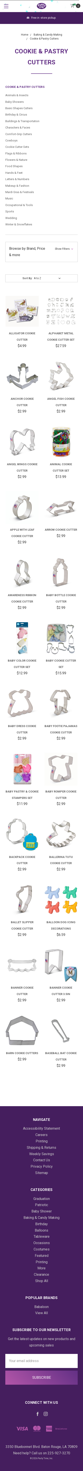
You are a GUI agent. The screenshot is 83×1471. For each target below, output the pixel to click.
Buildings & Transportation (22, 121)
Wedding (11, 218)
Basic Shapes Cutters (19, 108)
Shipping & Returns (41, 1147)
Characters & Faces (17, 127)
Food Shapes (14, 166)
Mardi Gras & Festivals (19, 192)
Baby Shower (41, 1211)
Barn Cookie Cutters (22, 1053)
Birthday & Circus (16, 114)
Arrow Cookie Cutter (61, 529)
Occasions (41, 1243)
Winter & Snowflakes (18, 224)
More (41, 1268)
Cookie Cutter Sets (17, 146)
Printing (42, 1141)
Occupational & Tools (19, 205)
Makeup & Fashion (17, 185)
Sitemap (41, 1173)
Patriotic (41, 1205)
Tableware (42, 1236)
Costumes (42, 1249)
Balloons (41, 1230)
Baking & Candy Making (41, 1218)
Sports (9, 211)
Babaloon (41, 1307)
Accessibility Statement (41, 1128)
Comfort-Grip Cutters (18, 134)
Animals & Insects (16, 95)
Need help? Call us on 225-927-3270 (41, 1453)
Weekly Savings (41, 1154)
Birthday (41, 1224)
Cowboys (11, 140)
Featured (41, 1256)
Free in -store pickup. (41, 17)
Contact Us (41, 1160)
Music (9, 198)
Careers (41, 1135)
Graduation (41, 1199)
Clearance (41, 1274)
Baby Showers (14, 101)
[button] (41, 252)
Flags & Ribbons (16, 153)
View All (41, 1313)
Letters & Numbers (17, 179)
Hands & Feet (14, 172)
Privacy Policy (42, 1166)
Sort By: (27, 278)
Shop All (41, 1281)
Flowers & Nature (16, 159)
